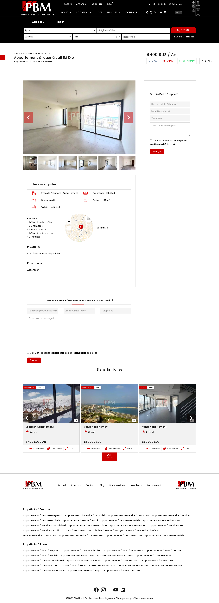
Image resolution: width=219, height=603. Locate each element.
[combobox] (60, 30)
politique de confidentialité (69, 352)
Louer (59, 22)
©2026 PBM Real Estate (79, 598)
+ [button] (69, 218)
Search (183, 30)
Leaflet (89, 240)
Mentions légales (103, 598)
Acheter (38, 22)
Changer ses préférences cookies (134, 598)
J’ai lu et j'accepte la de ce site (63, 352)
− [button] (69, 222)
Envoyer (34, 360)
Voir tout (109, 456)
